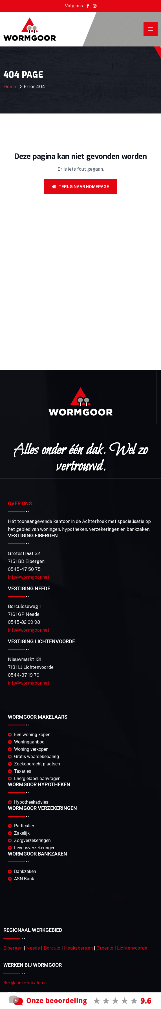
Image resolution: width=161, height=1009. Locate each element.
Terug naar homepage (80, 186)
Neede (33, 948)
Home (9, 86)
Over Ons (20, 503)
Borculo (52, 948)
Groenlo (104, 948)
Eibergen (13, 948)
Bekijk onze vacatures (25, 982)
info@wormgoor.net (28, 577)
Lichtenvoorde (132, 948)
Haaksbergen (78, 948)
